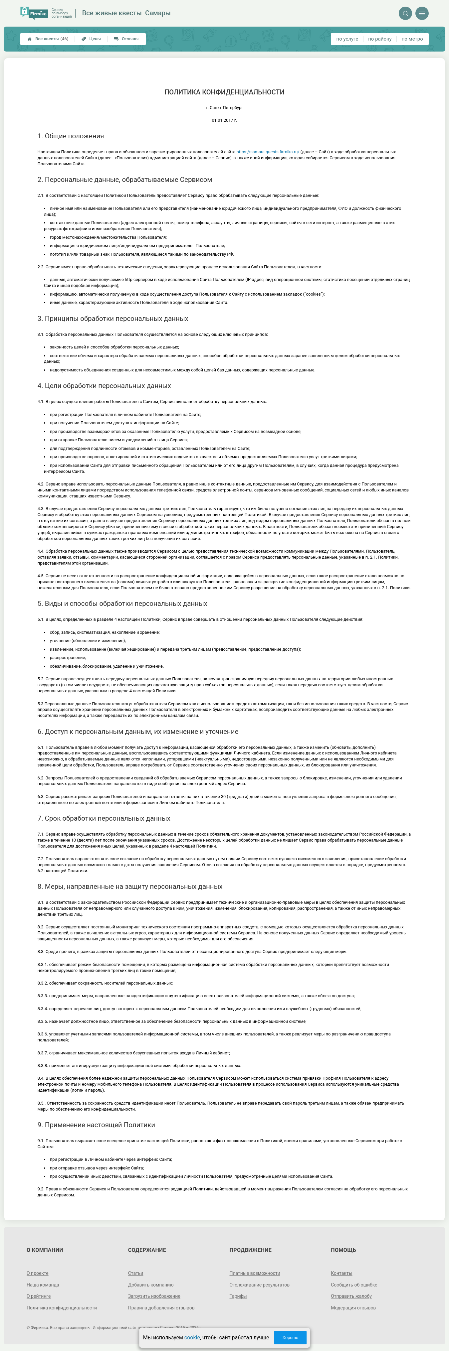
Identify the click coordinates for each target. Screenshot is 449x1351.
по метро (412, 39)
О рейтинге (39, 1296)
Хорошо (290, 1337)
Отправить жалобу (351, 1296)
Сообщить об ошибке (354, 1284)
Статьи (135, 1273)
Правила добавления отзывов (161, 1307)
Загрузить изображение (154, 1296)
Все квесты (48, 39)
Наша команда (43, 1284)
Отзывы (126, 38)
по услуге (347, 39)
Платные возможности (255, 1273)
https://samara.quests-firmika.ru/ (268, 151)
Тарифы (238, 1296)
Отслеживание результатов (260, 1284)
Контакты (341, 1273)
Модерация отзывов (353, 1307)
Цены (91, 38)
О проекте (38, 1273)
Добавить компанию (151, 1284)
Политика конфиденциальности (62, 1307)
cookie (192, 1337)
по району (379, 39)
